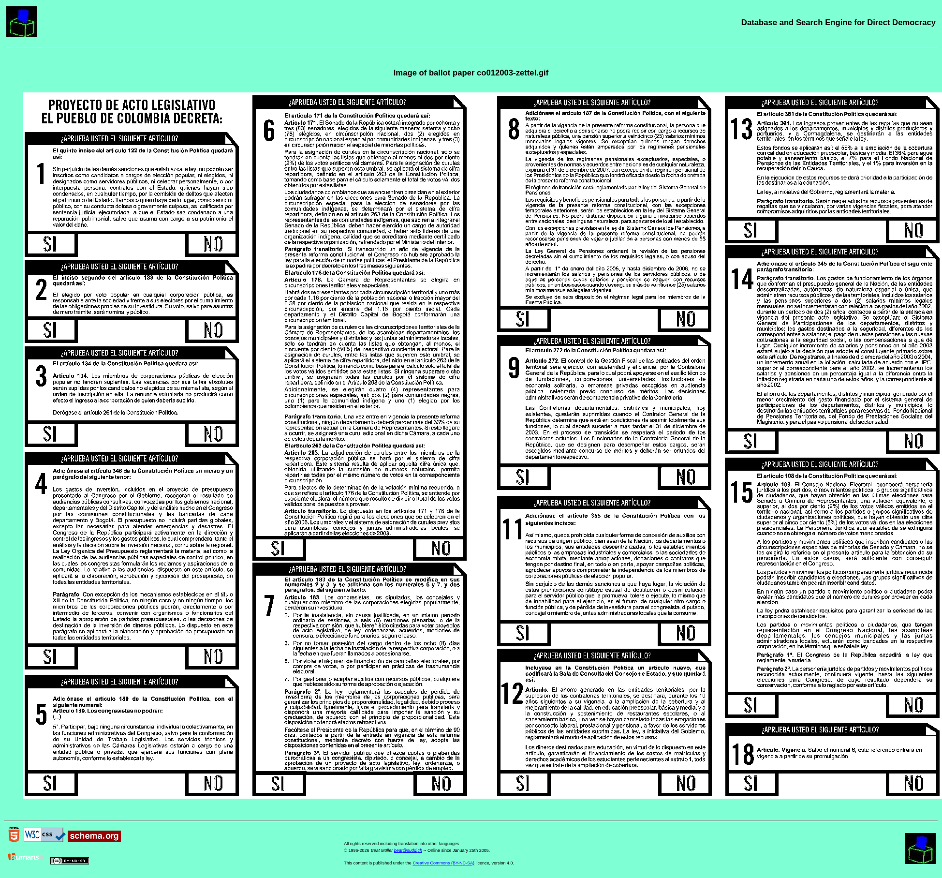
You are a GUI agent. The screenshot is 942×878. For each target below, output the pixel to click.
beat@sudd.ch (408, 850)
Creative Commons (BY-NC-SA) (443, 863)
